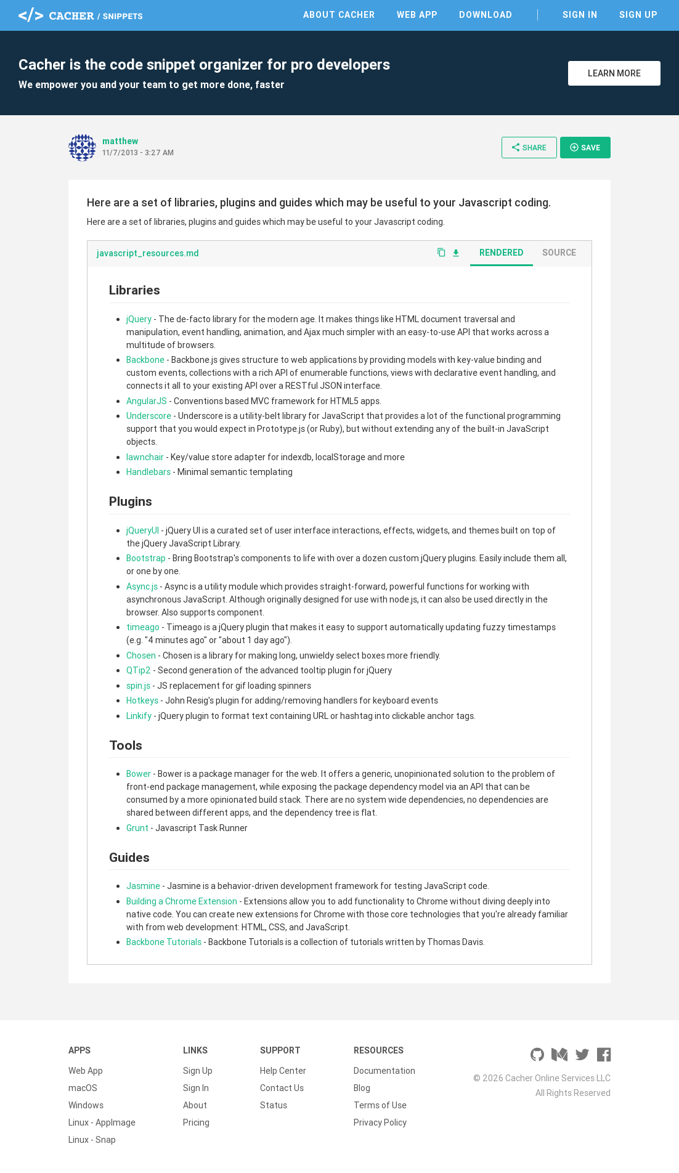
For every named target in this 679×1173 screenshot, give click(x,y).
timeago (143, 627)
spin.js (138, 685)
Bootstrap (146, 558)
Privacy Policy (380, 1122)
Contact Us (282, 1088)
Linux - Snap (92, 1139)
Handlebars (148, 471)
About (195, 1105)
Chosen (141, 655)
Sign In (580, 14)
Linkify (139, 715)
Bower (138, 773)
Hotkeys (142, 700)
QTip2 (138, 670)
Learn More (614, 73)
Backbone (145, 359)
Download (486, 14)
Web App (417, 14)
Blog (362, 1088)
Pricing (196, 1122)
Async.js (142, 586)
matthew (120, 141)
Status (273, 1105)
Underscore (148, 415)
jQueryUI (142, 530)
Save (584, 147)
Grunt (137, 828)
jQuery (139, 319)
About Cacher (339, 14)
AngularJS (146, 401)
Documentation (384, 1070)
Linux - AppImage (102, 1122)
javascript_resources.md (148, 253)
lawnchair (145, 457)
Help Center (283, 1070)
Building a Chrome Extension (181, 901)
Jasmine (143, 885)
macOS (82, 1088)
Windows (86, 1105)
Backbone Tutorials (163, 942)
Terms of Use (380, 1105)
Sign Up (638, 14)
